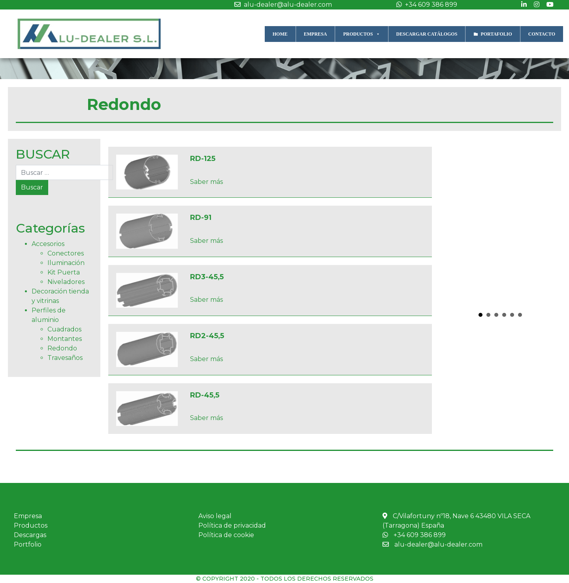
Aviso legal (215, 516)
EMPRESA (315, 34)
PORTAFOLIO (496, 34)
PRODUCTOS (361, 34)
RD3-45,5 (207, 277)
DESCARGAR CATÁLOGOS (427, 34)
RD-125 (202, 158)
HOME (280, 34)
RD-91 (200, 217)
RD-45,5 (204, 395)
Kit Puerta (63, 272)
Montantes (64, 339)
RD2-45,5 (207, 335)
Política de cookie (226, 535)
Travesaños (65, 358)
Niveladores (66, 282)
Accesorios (48, 244)
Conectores (65, 253)
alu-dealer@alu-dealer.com (281, 4)
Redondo (62, 348)
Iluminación (66, 263)
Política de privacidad (232, 525)
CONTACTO (541, 34)
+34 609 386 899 (424, 4)
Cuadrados (64, 329)
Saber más (206, 182)
